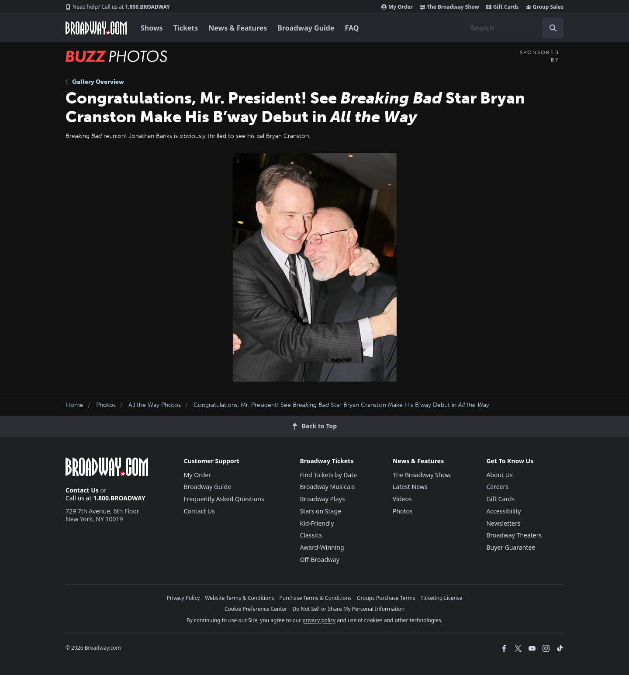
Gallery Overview (95, 82)
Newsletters (503, 523)
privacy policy (318, 620)
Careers (497, 486)
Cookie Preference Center (256, 609)
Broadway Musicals (327, 486)
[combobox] (513, 27)
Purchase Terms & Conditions (316, 598)
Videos (402, 499)
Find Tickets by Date (328, 475)
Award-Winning (322, 547)
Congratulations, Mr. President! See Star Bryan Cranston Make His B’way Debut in (341, 405)
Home (74, 405)
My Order (397, 6)
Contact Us (82, 490)
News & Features (237, 27)
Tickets (185, 27)
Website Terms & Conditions (239, 598)
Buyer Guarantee (510, 547)
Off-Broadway (319, 559)
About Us (499, 475)
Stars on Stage (320, 511)
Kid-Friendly (317, 523)
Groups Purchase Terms (386, 598)
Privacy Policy (183, 598)
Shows (152, 27)
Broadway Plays (322, 499)
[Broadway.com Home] (96, 27)
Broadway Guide (305, 27)
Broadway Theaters (514, 535)
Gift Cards (502, 6)
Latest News (410, 486)
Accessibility (503, 511)
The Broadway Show (449, 6)
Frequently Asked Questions (224, 499)
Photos (106, 405)
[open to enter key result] (553, 27)
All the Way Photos (154, 405)
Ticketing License (442, 598)
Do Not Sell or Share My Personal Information (348, 609)
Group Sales (544, 6)
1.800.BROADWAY (118, 6)
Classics (311, 535)
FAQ (352, 27)
